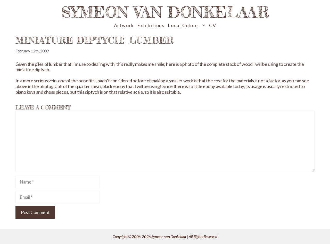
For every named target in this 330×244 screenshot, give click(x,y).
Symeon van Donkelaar (165, 11)
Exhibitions (151, 25)
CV (212, 25)
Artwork (124, 25)
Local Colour (188, 25)
